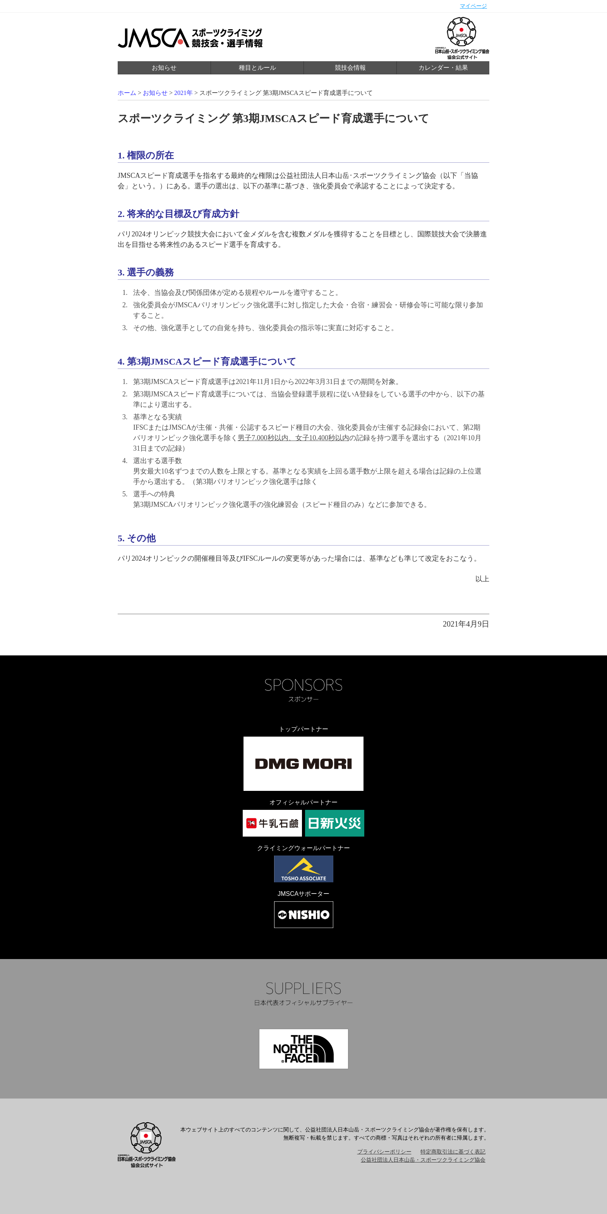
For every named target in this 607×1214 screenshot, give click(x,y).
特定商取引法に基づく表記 (452, 1152)
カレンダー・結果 (443, 67)
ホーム (127, 93)
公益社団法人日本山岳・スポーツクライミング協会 (423, 1160)
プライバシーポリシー (384, 1152)
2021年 (183, 93)
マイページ (473, 6)
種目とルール (257, 67)
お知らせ (164, 67)
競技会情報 (350, 67)
